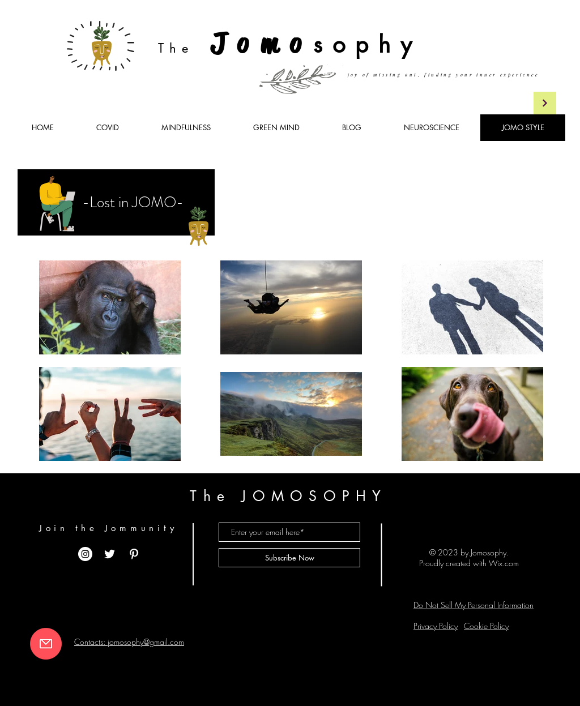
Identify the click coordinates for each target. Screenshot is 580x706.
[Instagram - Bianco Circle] (85, 554)
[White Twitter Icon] (110, 554)
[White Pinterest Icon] (134, 554)
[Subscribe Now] (289, 557)
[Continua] (545, 103)
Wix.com (504, 563)
